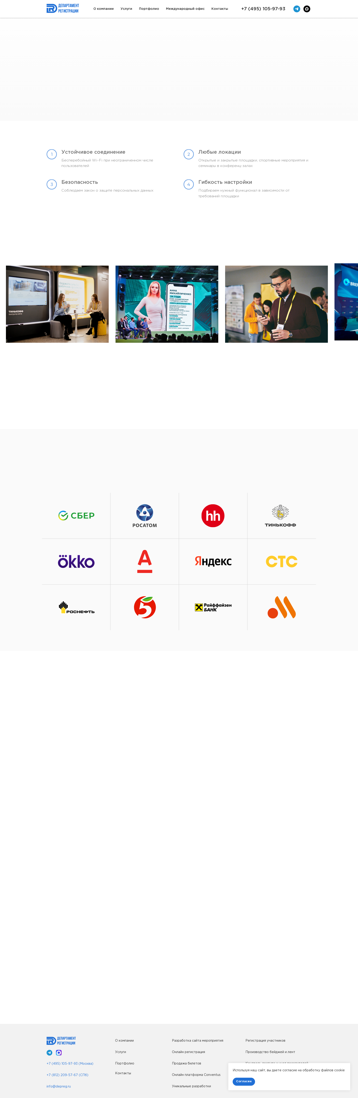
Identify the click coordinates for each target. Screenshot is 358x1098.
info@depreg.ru (59, 1086)
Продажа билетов (186, 1063)
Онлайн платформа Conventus (196, 1075)
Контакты (219, 9)
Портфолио (149, 9)
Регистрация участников (265, 1040)
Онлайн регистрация (188, 1052)
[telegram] (296, 8)
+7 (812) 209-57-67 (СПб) (67, 1075)
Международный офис (185, 9)
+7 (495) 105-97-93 (263, 9)
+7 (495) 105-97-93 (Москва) (70, 1063)
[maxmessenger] (306, 8)
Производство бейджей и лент (270, 1052)
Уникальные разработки (191, 1086)
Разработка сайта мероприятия (197, 1040)
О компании (103, 9)
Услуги (126, 9)
